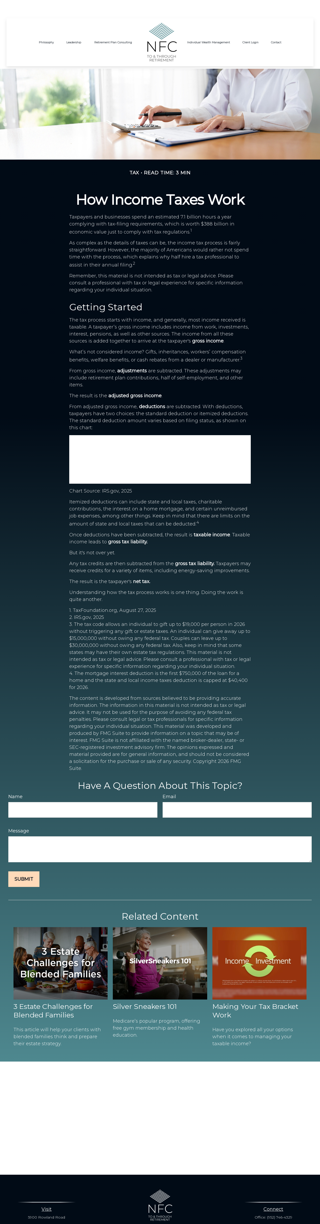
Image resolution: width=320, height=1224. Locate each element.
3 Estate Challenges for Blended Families (53, 995)
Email (169, 781)
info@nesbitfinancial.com (160, 1216)
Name (15, 781)
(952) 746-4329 (279, 1201)
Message (18, 815)
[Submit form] (23, 863)
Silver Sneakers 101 (145, 991)
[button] (46, 27)
